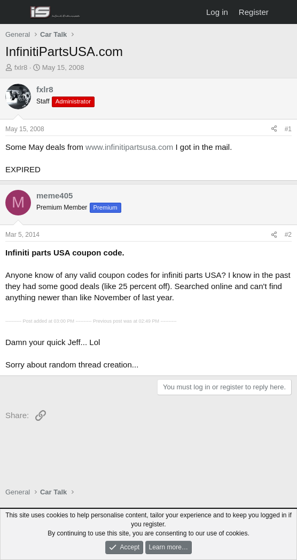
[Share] (274, 129)
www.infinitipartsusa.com (129, 146)
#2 (288, 234)
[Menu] (14, 12)
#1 (288, 129)
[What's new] (284, 12)
